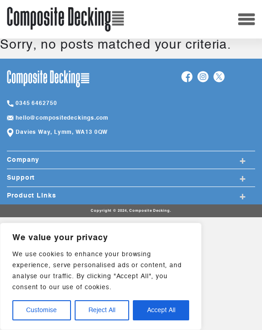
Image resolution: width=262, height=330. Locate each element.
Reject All (101, 310)
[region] (101, 276)
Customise (41, 310)
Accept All (161, 310)
